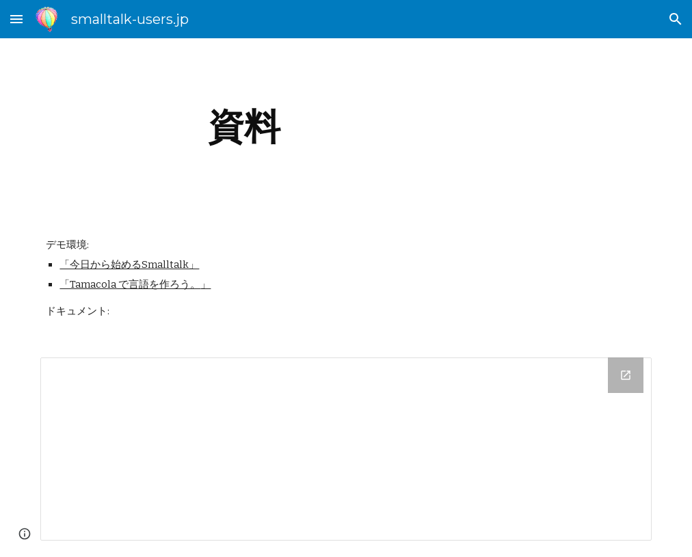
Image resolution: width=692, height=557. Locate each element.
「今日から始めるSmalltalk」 (129, 264)
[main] (243, 127)
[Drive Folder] (345, 448)
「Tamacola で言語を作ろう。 (129, 284)
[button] (16, 19)
